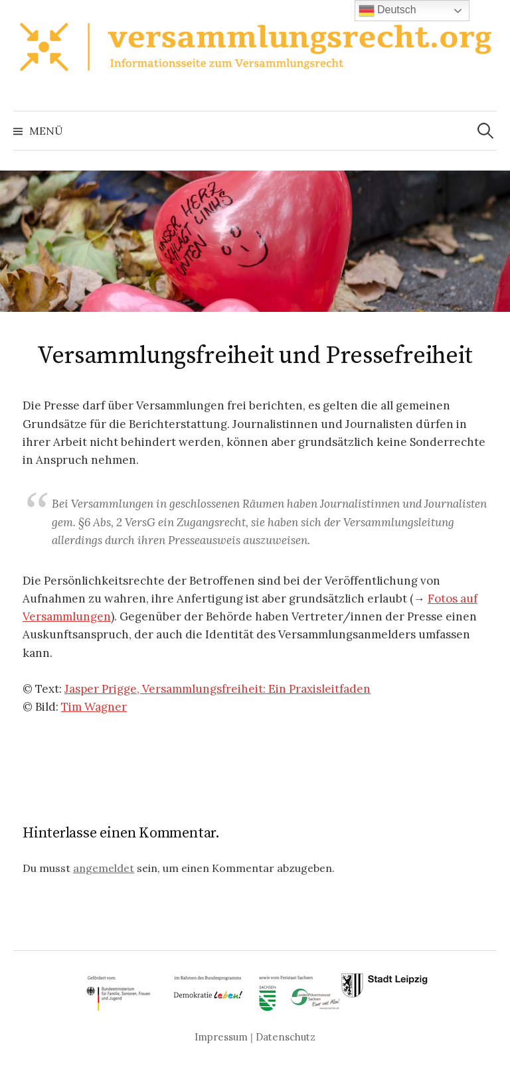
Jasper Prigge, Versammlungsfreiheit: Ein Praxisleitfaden (217, 689)
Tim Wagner (94, 706)
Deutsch (387, 11)
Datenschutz (285, 1037)
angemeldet (103, 868)
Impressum (221, 1037)
